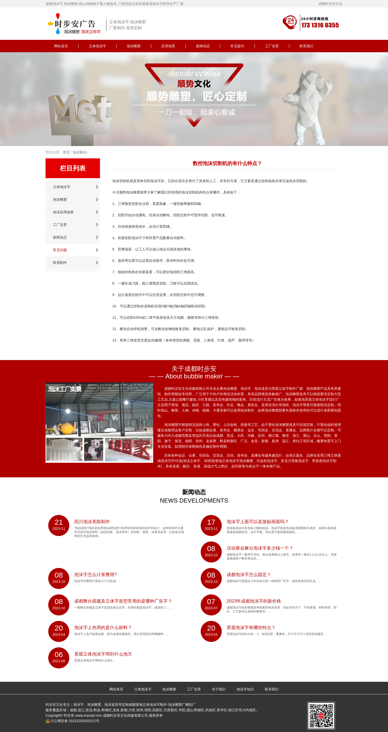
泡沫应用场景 (63, 212)
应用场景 (168, 46)
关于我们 (219, 689)
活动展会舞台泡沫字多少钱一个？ (260, 548)
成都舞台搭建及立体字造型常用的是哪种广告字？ (123, 601)
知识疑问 (80, 152)
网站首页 (61, 46)
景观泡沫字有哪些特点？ (251, 627)
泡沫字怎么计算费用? (95, 574)
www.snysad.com (88, 715)
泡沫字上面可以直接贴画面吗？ (258, 521)
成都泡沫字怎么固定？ (249, 574)
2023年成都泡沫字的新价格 (254, 601)
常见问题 (60, 250)
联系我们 (306, 46)
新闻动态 (203, 46)
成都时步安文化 (330, 4)
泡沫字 (155, 181)
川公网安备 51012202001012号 (74, 721)
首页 (66, 152)
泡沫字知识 (245, 689)
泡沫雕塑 (134, 46)
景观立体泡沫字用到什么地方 (103, 654)
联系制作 (60, 263)
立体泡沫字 (97, 46)
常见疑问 (237, 46)
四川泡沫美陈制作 (92, 521)
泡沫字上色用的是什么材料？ (103, 627)
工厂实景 (272, 46)
